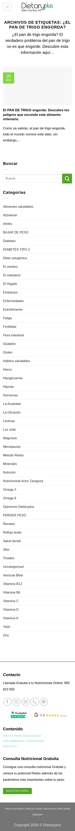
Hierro (7, 369)
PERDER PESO (14, 515)
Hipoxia (8, 386)
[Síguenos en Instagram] (16, 702)
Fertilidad (9, 326)
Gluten (7, 352)
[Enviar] (67, 178)
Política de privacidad (14, 809)
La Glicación (12, 412)
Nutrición (9, 472)
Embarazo (10, 292)
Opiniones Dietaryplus (18, 506)
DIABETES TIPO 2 (16, 249)
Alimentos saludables (18, 206)
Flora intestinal (13, 335)
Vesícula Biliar (13, 575)
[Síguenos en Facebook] (7, 702)
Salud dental (12, 541)
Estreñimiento (13, 309)
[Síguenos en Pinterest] (44, 702)
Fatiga (7, 318)
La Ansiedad (12, 404)
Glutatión (9, 344)
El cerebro (10, 266)
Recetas (9, 524)
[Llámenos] (34, 702)
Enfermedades (13, 301)
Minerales (10, 464)
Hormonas (10, 395)
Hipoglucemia (12, 378)
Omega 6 (9, 498)
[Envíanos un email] (25, 702)
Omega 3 (9, 489)
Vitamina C (11, 601)
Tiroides (8, 558)
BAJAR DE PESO (15, 232)
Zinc (6, 635)
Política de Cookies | (34, 809)
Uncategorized (13, 566)
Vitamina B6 (11, 592)
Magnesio (10, 438)
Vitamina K (10, 618)
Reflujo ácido (12, 532)
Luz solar (9, 429)
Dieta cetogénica (15, 258)
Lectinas (9, 421)
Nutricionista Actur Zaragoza (23, 481)
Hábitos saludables (16, 361)
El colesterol (11, 275)
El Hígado (10, 284)
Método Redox (13, 455)
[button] (7, 7)
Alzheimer (10, 215)
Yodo (6, 626)
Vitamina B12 (12, 584)
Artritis (7, 223)
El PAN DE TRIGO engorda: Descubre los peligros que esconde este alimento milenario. (36, 114)
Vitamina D (11, 609)
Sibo (6, 549)
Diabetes (9, 241)
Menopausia (11, 446)
